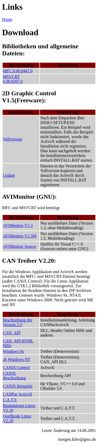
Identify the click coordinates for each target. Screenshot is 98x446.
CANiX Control (16, 367)
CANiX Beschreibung (14, 375)
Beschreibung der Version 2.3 (17, 322)
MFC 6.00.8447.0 (18, 71)
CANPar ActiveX (17, 394)
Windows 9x (13, 351)
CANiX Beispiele (17, 386)
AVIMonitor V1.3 (18, 225)
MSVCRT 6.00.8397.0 (13, 79)
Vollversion (12, 139)
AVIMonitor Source (19, 246)
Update (9, 175)
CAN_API (12, 333)
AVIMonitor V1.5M (19, 236)
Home (7, 19)
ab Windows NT (16, 359)
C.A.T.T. (10, 400)
